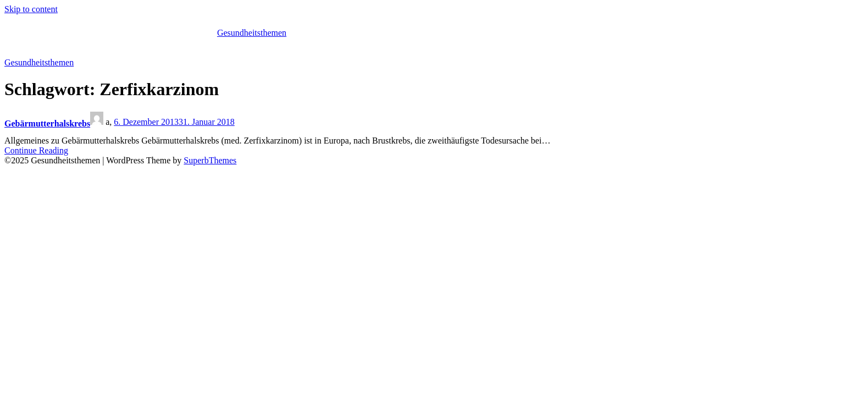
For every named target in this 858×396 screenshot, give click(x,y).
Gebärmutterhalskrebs (47, 123)
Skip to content (31, 9)
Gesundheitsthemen (251, 32)
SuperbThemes (210, 160)
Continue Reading (36, 150)
